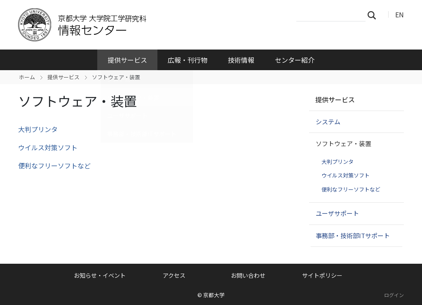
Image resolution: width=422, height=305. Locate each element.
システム (328, 121)
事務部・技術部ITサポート (353, 235)
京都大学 (214, 295)
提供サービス (127, 60)
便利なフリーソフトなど (54, 165)
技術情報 (241, 60)
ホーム (27, 77)
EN (399, 14)
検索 (374, 14)
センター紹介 (294, 60)
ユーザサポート (337, 213)
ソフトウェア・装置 (343, 143)
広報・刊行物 (187, 60)
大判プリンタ (38, 129)
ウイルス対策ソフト (47, 147)
